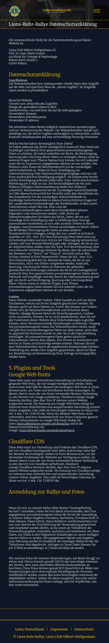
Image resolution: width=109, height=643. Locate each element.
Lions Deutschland (29, 629)
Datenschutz (84, 629)
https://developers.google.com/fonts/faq (43, 423)
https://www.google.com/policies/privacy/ (46, 430)
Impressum (59, 629)
